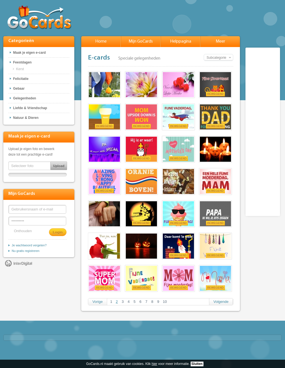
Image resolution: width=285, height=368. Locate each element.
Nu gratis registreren (26, 250)
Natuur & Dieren (25, 118)
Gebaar (18, 88)
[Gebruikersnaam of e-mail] (37, 209)
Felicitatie (20, 79)
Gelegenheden (24, 98)
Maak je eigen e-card (29, 53)
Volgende (221, 302)
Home (101, 41)
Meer (220, 41)
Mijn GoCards (141, 41)
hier (154, 364)
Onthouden (23, 231)
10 (165, 302)
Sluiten (197, 364)
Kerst (20, 69)
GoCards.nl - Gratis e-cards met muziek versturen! (39, 17)
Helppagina (180, 41)
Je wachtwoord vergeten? (29, 245)
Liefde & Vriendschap (30, 108)
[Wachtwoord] (37, 221)
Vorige (97, 302)
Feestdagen (22, 62)
